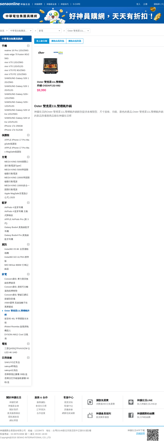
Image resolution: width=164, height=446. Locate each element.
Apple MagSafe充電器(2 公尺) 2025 (15, 195)
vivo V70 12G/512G (13, 66)
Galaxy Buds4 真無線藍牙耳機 (16, 229)
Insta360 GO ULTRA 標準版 (16, 259)
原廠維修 (68, 409)
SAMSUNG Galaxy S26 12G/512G (16, 88)
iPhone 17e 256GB (13, 126)
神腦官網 (13, 402)
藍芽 (4, 202)
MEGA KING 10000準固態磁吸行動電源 (17, 179)
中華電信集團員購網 (20, 30)
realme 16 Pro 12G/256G (16, 50)
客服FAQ (68, 406)
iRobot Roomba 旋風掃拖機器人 (16, 328)
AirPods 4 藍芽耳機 (13, 207)
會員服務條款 (13, 413)
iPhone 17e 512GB (13, 130)
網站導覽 (13, 420)
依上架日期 (41, 41)
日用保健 (7, 357)
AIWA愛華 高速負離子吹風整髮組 (16, 304)
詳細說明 (140, 433)
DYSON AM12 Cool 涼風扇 (16, 336)
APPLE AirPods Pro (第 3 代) (16, 221)
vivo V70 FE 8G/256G (14, 70)
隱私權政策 (13, 417)
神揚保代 (65, 4)
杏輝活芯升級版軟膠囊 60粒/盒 (16, 380)
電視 (4, 343)
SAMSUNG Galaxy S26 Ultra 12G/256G (17, 112)
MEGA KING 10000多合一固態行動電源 (17, 187)
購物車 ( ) (159, 4)
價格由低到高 (74, 41)
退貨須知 (68, 402)
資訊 (4, 244)
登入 (138, 4)
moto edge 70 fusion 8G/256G (16, 56)
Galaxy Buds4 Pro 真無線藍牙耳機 (16, 237)
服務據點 (41, 402)
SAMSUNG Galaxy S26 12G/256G (16, 80)
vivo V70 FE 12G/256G (15, 74)
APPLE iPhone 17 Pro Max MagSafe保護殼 (16, 150)
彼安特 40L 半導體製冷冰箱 (16, 320)
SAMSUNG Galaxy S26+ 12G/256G (16, 96)
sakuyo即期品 (11, 366)
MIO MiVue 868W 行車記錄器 (16, 267)
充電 (4, 157)
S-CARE (76, 4)
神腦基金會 (52, 4)
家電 (41, 30)
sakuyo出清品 (11, 370)
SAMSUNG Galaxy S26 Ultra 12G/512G (17, 120)
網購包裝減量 (68, 413)
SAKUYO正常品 (12, 362)
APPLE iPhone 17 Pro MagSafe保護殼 (16, 142)
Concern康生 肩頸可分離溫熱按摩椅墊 (16, 289)
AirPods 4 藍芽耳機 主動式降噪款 (16, 213)
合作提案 (41, 413)
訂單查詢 (41, 409)
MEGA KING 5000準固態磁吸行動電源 (16, 171)
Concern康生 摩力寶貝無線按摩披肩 (16, 281)
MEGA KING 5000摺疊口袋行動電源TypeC (16, 163)
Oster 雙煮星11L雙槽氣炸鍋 (79, 30)
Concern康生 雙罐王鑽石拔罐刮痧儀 (16, 297)
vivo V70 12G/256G (13, 62)
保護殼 (5, 135)
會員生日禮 (41, 406)
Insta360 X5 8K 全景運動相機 (16, 251)
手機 (4, 45)
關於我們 (13, 409)
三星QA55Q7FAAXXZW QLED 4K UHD (17, 350)
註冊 (145, 4)
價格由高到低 (57, 41)
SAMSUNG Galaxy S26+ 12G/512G (16, 104)
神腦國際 (38, 4)
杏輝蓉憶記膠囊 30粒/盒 (15, 374)
